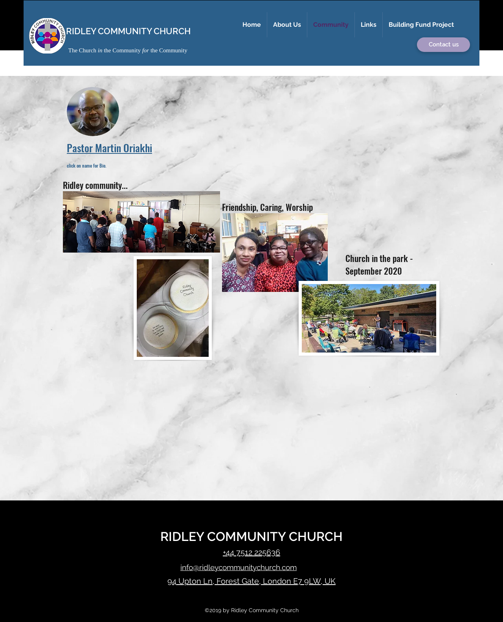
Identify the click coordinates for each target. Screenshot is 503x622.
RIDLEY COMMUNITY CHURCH (128, 31)
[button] (287, 24)
